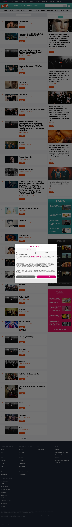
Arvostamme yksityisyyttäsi (25, 249)
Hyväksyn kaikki (46, 276)
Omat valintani (25, 276)
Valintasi (47, 250)
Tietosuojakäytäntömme (51, 281)
